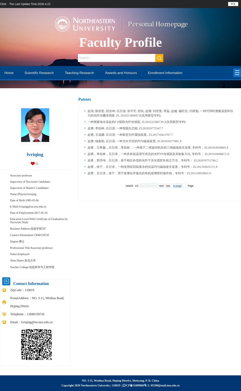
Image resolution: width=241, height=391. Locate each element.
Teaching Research (79, 73)
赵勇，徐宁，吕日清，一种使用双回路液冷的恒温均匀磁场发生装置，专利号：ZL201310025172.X (153, 166)
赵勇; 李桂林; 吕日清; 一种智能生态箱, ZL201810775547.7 (125, 128)
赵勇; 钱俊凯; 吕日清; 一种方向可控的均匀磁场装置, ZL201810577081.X (135, 141)
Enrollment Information (165, 73)
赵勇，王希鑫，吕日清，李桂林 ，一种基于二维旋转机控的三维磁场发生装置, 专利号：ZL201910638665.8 (158, 147)
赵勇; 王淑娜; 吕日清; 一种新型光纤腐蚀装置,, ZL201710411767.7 (130, 134)
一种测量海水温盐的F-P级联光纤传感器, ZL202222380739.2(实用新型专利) (137, 122)
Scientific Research (39, 73)
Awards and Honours (121, 73)
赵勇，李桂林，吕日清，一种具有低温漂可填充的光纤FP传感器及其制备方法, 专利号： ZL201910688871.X (158, 154)
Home (8, 73)
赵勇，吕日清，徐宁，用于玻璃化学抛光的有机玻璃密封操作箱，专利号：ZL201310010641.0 (149, 173)
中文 (233, 4)
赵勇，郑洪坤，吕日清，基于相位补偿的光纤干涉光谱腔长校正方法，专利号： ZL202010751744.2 (153, 160)
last (168, 185)
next (161, 185)
